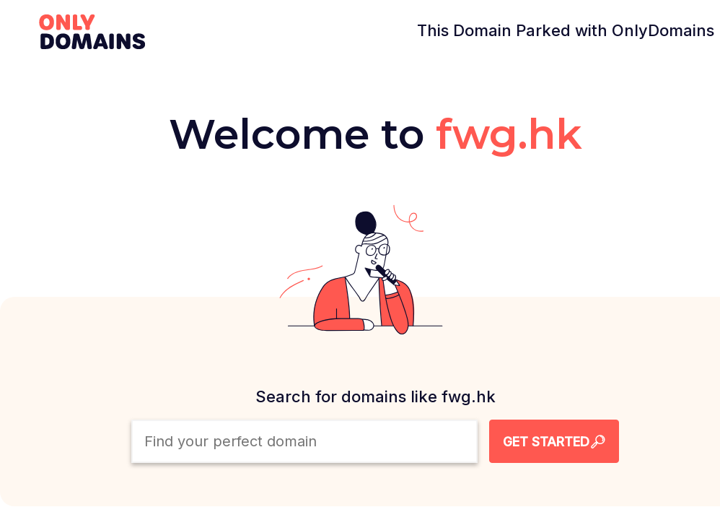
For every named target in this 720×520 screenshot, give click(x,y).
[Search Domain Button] (554, 441)
